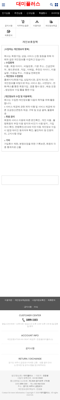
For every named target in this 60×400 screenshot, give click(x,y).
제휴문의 (8, 35)
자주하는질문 (23, 26)
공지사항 (8, 26)
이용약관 (37, 26)
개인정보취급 (51, 26)
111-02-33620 (37, 378)
